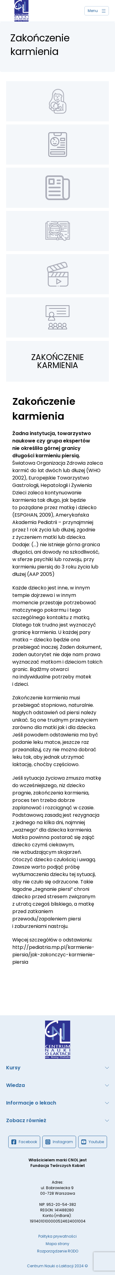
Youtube (92, 1142)
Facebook (24, 1142)
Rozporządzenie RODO (57, 1251)
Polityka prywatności (57, 1236)
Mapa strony (57, 1243)
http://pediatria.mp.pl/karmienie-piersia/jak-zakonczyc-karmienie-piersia (53, 955)
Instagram (59, 1142)
